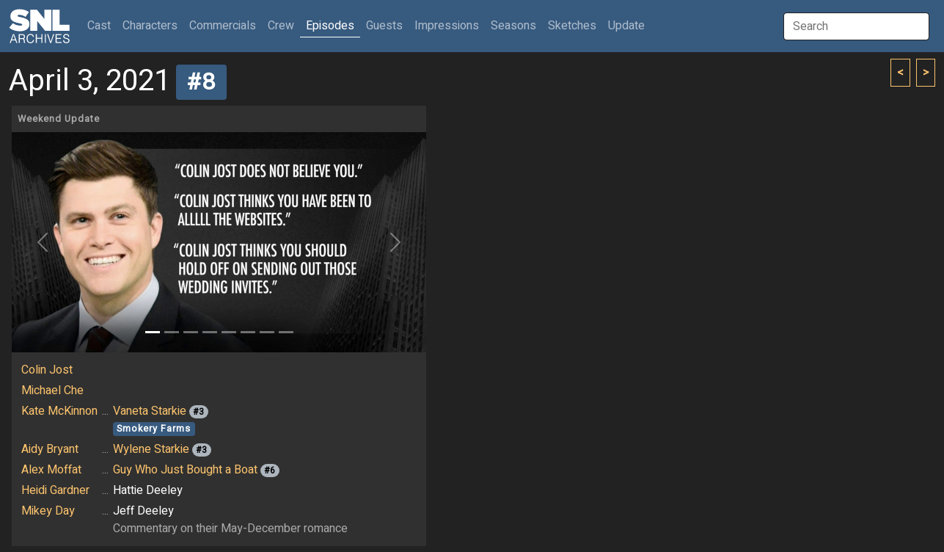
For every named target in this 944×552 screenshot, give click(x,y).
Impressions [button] (446, 25)
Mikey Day (48, 511)
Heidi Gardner (55, 490)
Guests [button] (384, 25)
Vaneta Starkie (149, 411)
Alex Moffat (51, 470)
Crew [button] (281, 25)
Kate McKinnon (59, 411)
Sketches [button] (572, 25)
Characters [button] (150, 25)
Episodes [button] (330, 25)
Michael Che (52, 390)
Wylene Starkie (151, 449)
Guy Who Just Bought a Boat (185, 470)
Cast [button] (102, 25)
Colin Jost (47, 370)
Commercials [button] (222, 25)
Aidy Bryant (49, 449)
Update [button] (626, 25)
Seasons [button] (513, 25)
